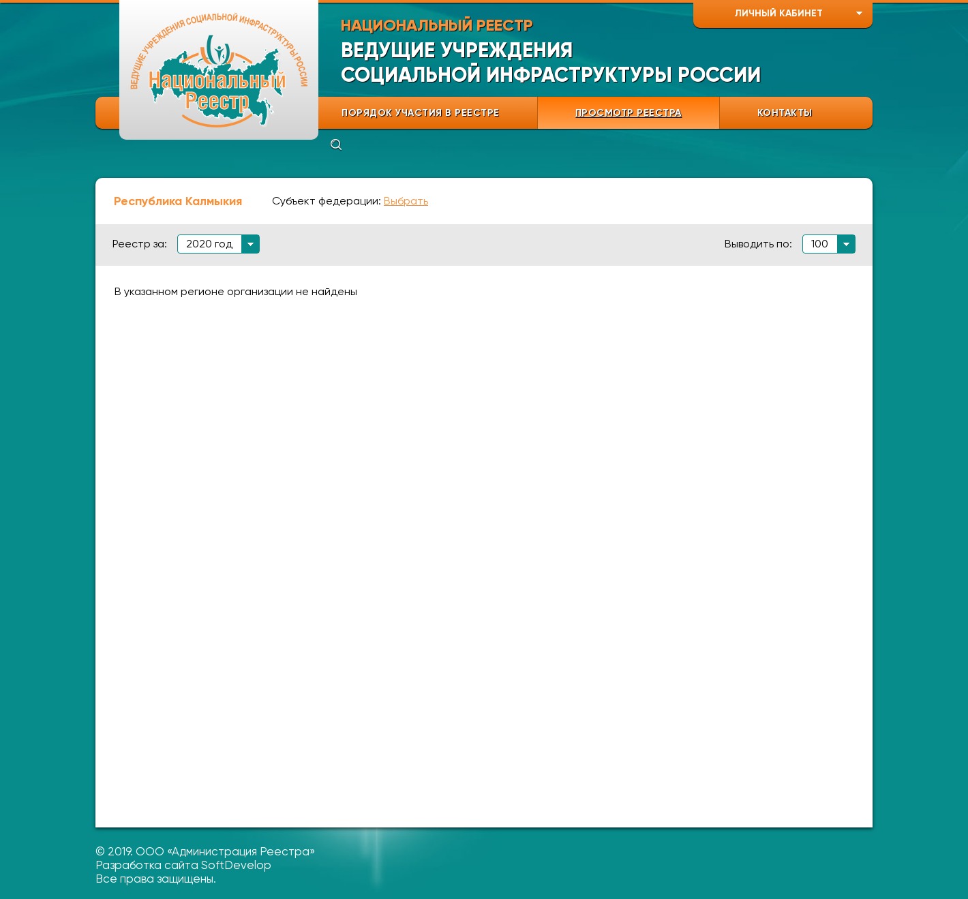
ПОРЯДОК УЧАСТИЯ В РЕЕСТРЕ (421, 113)
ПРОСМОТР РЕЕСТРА (628, 113)
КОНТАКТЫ (785, 113)
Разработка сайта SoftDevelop (183, 865)
